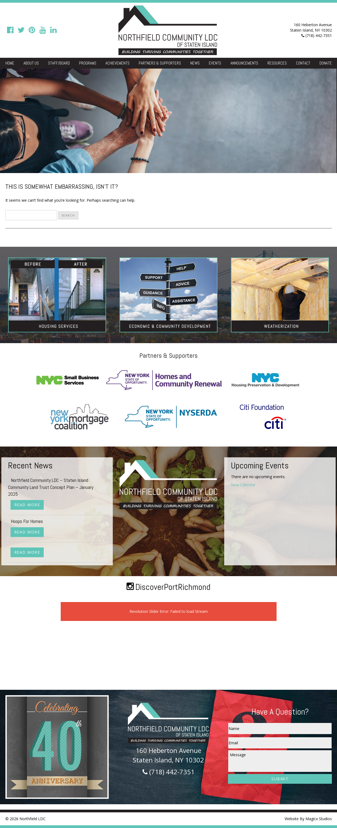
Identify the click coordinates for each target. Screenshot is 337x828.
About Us (31, 63)
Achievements (117, 63)
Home (9, 63)
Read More (27, 504)
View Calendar (243, 484)
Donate (325, 63)
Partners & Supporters (160, 63)
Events (215, 63)
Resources (277, 63)
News (195, 63)
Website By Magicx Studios (308, 818)
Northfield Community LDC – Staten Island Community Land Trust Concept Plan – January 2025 (50, 487)
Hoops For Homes (27, 521)
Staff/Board (59, 63)
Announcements (244, 63)
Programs (87, 63)
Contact (303, 63)
